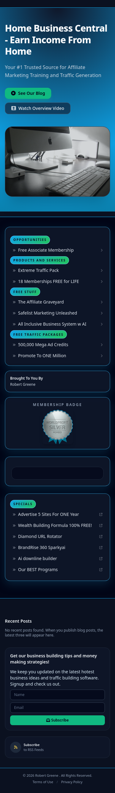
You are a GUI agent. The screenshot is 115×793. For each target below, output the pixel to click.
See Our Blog (28, 93)
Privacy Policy (71, 781)
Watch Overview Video (37, 108)
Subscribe (57, 720)
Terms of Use (43, 781)
